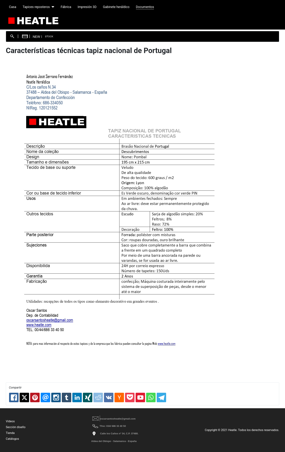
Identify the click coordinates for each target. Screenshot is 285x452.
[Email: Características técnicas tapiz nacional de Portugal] (45, 397)
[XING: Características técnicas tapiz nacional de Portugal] (87, 397)
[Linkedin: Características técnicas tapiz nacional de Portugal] (77, 397)
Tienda (10, 433)
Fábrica (66, 7)
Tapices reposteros (36, 7)
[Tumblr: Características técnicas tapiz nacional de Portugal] (66, 397)
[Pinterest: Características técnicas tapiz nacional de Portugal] (35, 397)
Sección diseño (15, 427)
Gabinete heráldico (116, 7)
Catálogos (12, 439)
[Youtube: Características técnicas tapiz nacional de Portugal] (140, 397)
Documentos (145, 7)
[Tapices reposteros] (52, 7)
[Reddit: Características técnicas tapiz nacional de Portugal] (98, 397)
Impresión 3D (87, 7)
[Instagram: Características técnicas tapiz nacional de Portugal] (56, 397)
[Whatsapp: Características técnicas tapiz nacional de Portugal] (151, 397)
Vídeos (10, 421)
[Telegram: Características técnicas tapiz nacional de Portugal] (161, 397)
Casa (12, 7)
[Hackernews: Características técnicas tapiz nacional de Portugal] (119, 397)
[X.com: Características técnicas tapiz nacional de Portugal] (24, 397)
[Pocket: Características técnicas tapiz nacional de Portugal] (130, 397)
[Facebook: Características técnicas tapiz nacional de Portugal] (14, 397)
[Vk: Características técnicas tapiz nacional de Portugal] (108, 397)
